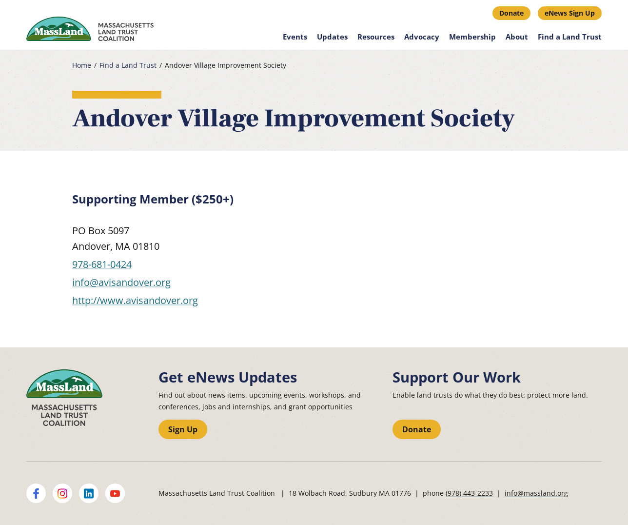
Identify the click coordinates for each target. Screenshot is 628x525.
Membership (472, 36)
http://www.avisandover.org (135, 300)
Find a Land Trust (570, 36)
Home (81, 65)
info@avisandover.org (121, 282)
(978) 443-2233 (469, 493)
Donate (511, 13)
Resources (375, 36)
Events (295, 36)
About (517, 36)
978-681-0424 (102, 264)
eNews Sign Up (570, 13)
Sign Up (182, 429)
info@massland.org (536, 493)
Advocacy (421, 36)
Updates (332, 36)
